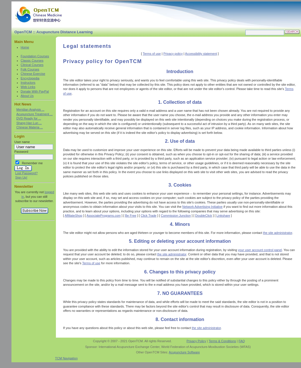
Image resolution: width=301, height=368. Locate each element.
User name (22, 142)
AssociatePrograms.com (104, 215)
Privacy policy (173, 53)
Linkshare (223, 215)
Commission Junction (176, 215)
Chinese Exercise (33, 73)
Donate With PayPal (35, 91)
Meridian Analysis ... (30, 109)
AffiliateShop (74, 215)
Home (25, 47)
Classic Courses (32, 60)
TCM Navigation (66, 358)
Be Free (130, 215)
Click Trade (149, 215)
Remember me (32, 163)
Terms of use (152, 53)
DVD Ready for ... (28, 118)
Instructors (28, 82)
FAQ (242, 341)
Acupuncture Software (184, 352)
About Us (27, 95)
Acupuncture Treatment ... (34, 114)
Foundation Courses (35, 56)
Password (21, 151)
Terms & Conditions (222, 341)
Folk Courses (30, 69)
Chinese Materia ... (29, 127)
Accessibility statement (201, 53)
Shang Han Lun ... (29, 123)
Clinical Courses (32, 64)
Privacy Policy (196, 341)
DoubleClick (203, 215)
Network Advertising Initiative (202, 206)
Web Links (28, 87)
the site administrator (277, 232)
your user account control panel (260, 250)
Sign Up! (21, 177)
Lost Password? (26, 173)
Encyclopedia (30, 78)
